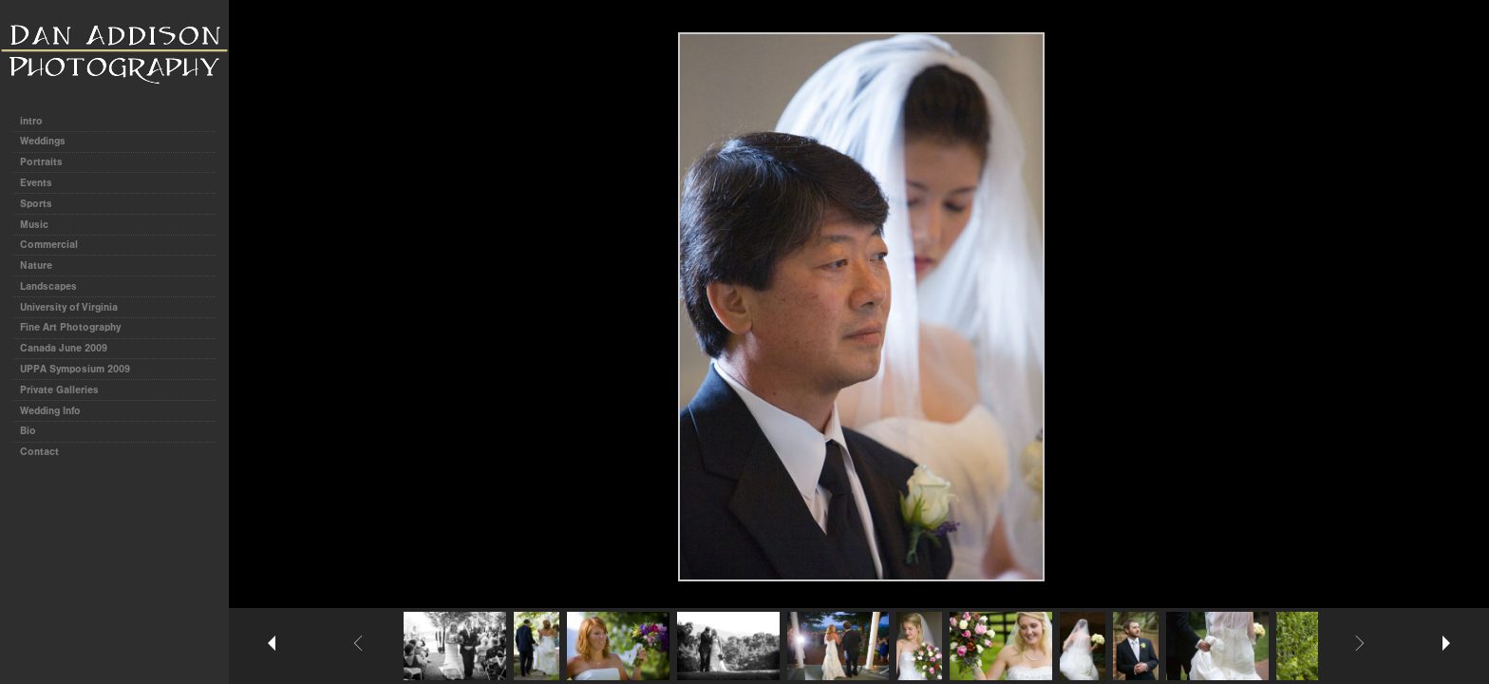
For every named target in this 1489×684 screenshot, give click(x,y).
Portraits (41, 162)
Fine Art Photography (70, 327)
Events (36, 183)
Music (34, 224)
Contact (39, 452)
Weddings (43, 141)
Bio (28, 431)
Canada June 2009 (63, 348)
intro (31, 121)
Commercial (49, 244)
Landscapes (48, 286)
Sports (36, 204)
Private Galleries (59, 390)
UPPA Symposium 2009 (75, 369)
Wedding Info (50, 411)
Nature (36, 265)
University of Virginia (69, 307)
